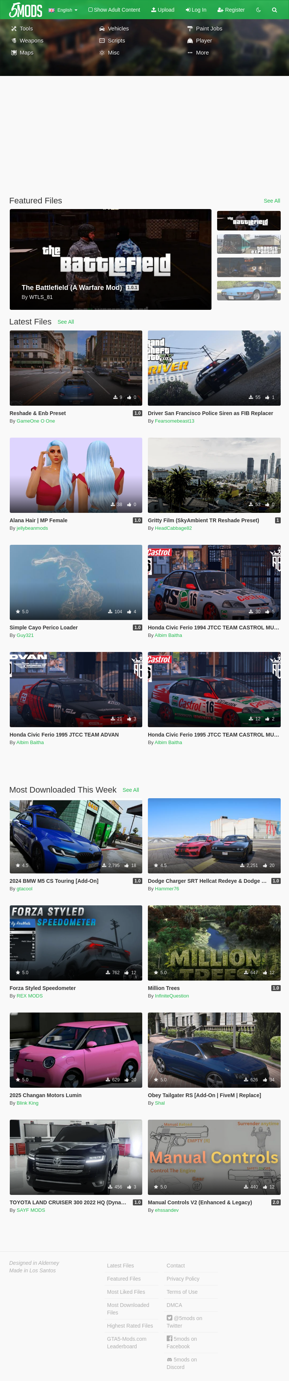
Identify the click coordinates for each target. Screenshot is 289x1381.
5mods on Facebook (182, 1342)
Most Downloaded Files (128, 1309)
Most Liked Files (126, 1292)
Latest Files (120, 1266)
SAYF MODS (31, 1210)
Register (231, 10)
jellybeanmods (32, 528)
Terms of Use (182, 1292)
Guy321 (25, 635)
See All (272, 201)
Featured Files (124, 1279)
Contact (176, 1266)
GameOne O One (36, 421)
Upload (162, 10)
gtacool (24, 888)
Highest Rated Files (130, 1326)
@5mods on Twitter (184, 1322)
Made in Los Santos (32, 1270)
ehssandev (167, 1210)
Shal (160, 1103)
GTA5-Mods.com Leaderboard (127, 1342)
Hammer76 (167, 888)
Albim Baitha (168, 635)
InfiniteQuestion (172, 996)
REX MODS (30, 996)
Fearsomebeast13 (175, 421)
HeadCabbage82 (173, 528)
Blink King (27, 1103)
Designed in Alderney (34, 1263)
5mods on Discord (182, 1363)
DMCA (174, 1305)
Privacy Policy (183, 1279)
